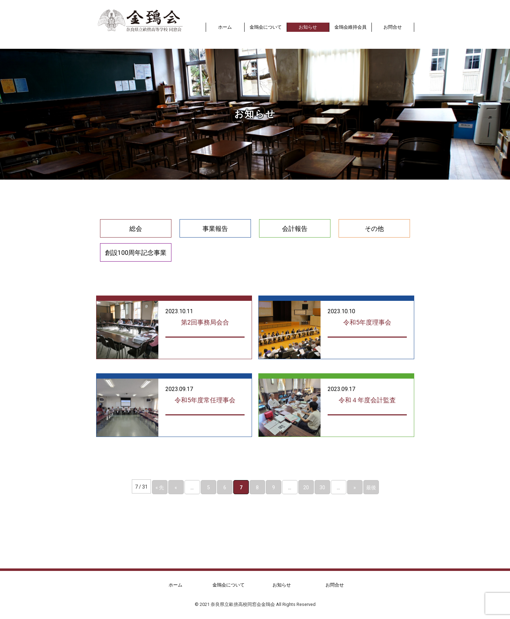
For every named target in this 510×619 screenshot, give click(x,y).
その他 (374, 228)
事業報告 (215, 228)
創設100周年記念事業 (135, 252)
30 (322, 487)
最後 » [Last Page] (371, 488)
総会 (135, 228)
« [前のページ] (176, 487)
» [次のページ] (354, 487)
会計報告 (294, 228)
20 (306, 487)
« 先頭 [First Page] (160, 488)
